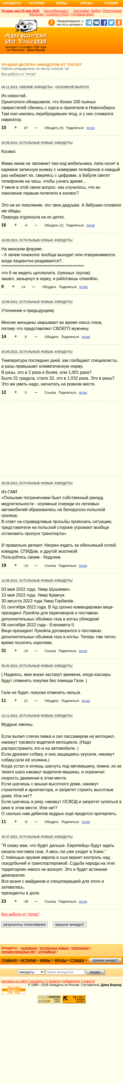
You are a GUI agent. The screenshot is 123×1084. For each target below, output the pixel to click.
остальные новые (54, 948)
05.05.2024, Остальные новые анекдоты (37, 666)
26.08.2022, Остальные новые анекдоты (37, 352)
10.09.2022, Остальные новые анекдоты (37, 302)
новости (89, 981)
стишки (77, 960)
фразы (60, 960)
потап (90, 128)
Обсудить (49, 287)
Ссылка (50, 393)
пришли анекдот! (105, 960)
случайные (47, 952)
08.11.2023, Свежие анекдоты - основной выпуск (45, 87)
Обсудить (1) (54, 225)
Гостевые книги (82, 14)
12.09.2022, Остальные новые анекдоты (37, 580)
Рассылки (36, 14)
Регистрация (112, 11)
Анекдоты (12, 3)
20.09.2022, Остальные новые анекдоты (37, 143)
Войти (95, 11)
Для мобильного (55, 11)
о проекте (53, 981)
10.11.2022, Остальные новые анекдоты (37, 716)
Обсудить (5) (54, 128)
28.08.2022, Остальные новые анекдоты (37, 483)
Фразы (86, 3)
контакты (37, 981)
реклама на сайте (14, 981)
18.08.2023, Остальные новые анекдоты (37, 240)
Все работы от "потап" (18, 74)
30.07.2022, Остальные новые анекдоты (37, 837)
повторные (80, 948)
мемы (45, 960)
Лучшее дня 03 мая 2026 (20, 11)
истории (28, 960)
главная (9, 960)
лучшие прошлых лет (18, 952)
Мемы (61, 3)
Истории (37, 3)
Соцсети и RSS (57, 14)
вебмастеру (71, 981)
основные (29, 948)
